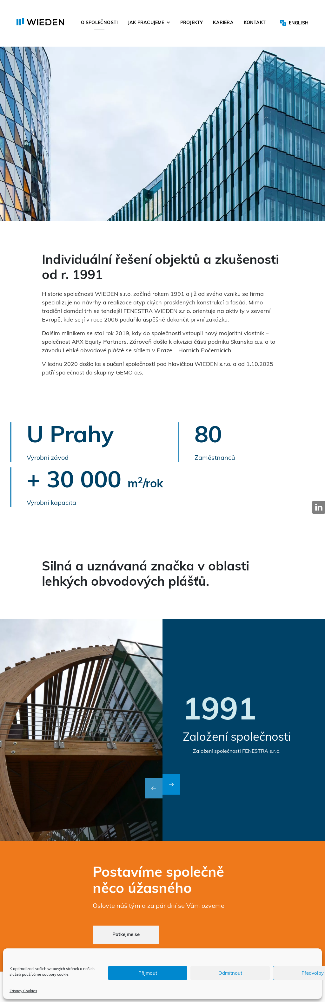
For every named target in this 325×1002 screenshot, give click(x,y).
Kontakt (255, 23)
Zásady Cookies (23, 990)
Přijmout (147, 973)
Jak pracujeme (146, 23)
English (298, 23)
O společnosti (99, 23)
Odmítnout (230, 973)
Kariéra (223, 23)
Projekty (191, 23)
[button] (153, 788)
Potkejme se (126, 934)
